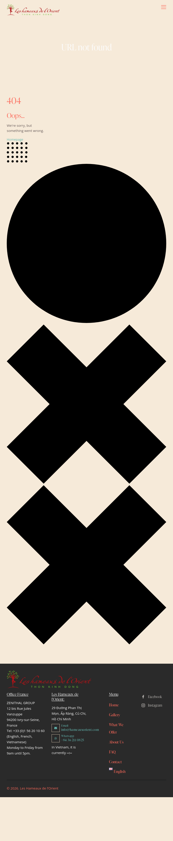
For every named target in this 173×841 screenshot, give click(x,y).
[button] (163, 7)
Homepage (15, 140)
